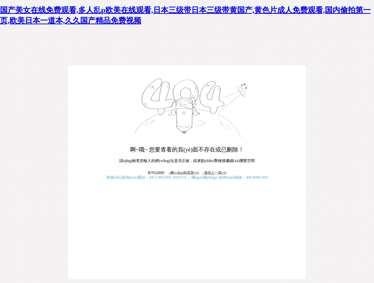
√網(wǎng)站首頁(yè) (183, 173)
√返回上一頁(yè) (214, 173)
